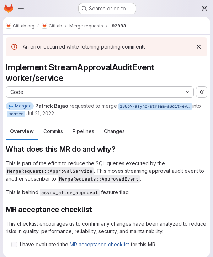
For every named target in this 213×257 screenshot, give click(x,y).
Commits (53, 131)
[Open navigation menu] (21, 8)
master (16, 114)
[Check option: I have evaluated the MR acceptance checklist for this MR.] (14, 244)
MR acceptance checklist (99, 244)
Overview (22, 131)
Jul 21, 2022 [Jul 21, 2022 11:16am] (40, 113)
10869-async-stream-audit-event (156, 106)
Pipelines (83, 131)
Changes (114, 131)
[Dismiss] (199, 46)
